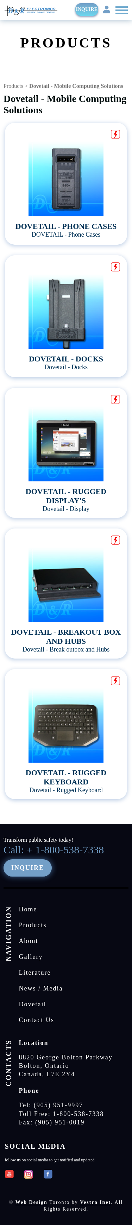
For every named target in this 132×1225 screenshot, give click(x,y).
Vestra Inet (95, 1202)
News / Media (41, 988)
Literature (35, 972)
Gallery (31, 956)
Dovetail (32, 1004)
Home (28, 909)
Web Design (31, 1202)
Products (13, 86)
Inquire (87, 9)
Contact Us (37, 1020)
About (28, 940)
